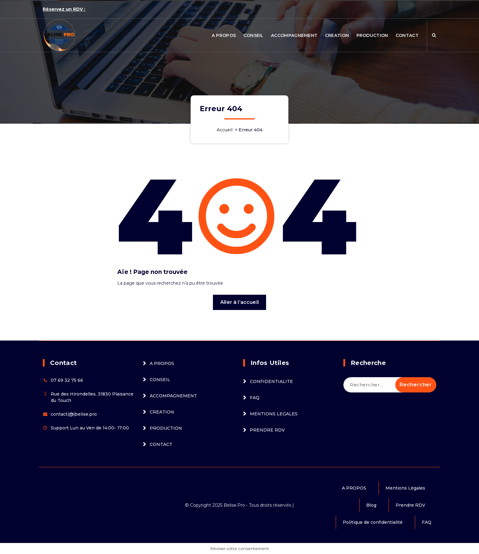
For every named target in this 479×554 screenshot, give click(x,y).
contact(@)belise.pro (74, 414)
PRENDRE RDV (267, 430)
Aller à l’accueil (239, 302)
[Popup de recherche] (434, 35)
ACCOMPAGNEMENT (294, 35)
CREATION (337, 35)
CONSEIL (253, 35)
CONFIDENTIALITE (271, 381)
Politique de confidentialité (373, 522)
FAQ (254, 397)
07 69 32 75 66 (67, 380)
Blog (371, 505)
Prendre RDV (410, 505)
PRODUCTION (372, 35)
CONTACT (407, 35)
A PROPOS (224, 35)
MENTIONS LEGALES (274, 414)
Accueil (224, 130)
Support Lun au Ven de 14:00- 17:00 (90, 428)
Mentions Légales (405, 488)
